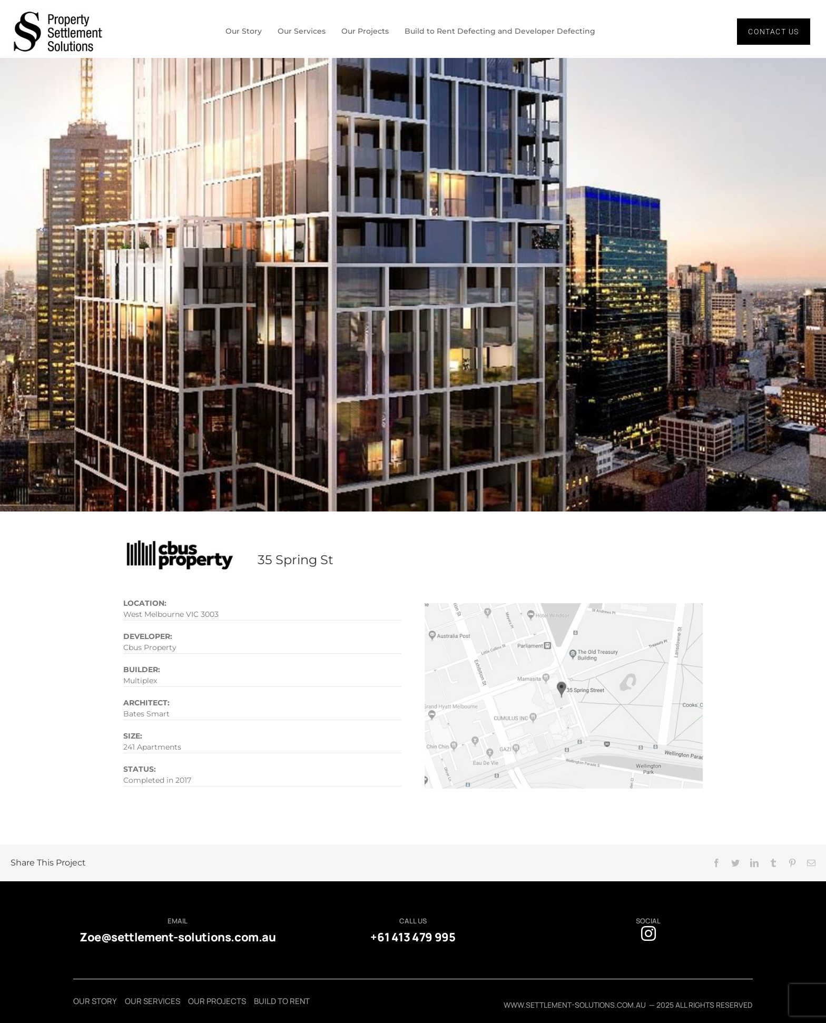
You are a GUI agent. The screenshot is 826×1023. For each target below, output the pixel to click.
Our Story (239, 31)
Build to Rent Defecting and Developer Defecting (503, 31)
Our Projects (365, 31)
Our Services (299, 31)
